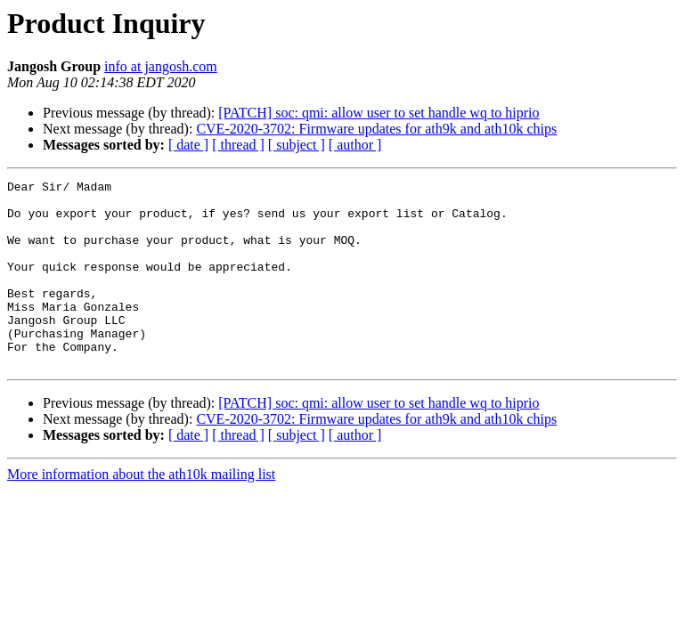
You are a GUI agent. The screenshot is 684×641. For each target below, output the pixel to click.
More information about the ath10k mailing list (141, 511)
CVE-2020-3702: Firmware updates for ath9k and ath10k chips (376, 128)
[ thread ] (238, 144)
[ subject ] (296, 144)
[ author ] (355, 144)
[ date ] (188, 144)
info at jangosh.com (160, 66)
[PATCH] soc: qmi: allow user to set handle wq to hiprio (378, 112)
